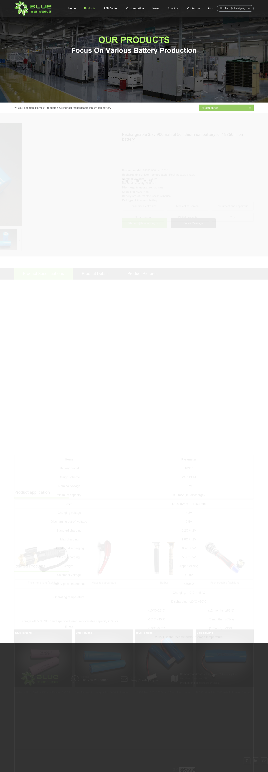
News (155, 8)
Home (72, 8)
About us (173, 8)
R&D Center (111, 8)
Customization (135, 8)
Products (89, 8)
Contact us (193, 8)
